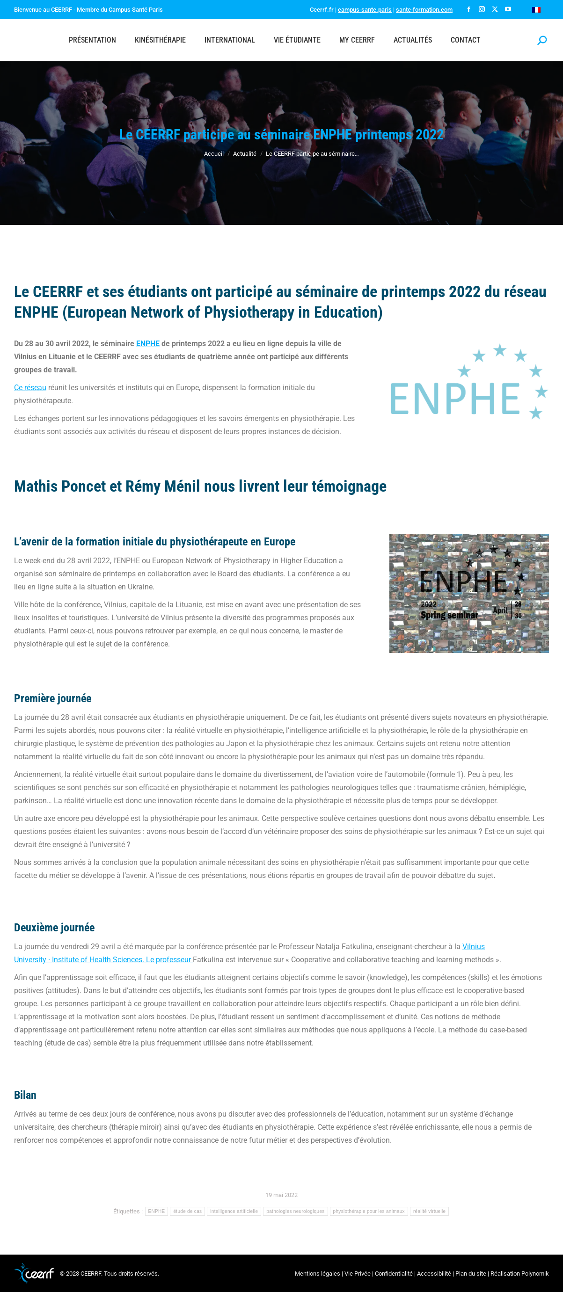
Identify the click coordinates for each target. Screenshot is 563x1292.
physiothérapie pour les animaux (369, 1211)
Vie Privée (357, 1273)
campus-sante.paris (365, 9)
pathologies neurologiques (295, 1211)
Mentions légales (317, 1273)
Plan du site (470, 1273)
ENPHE (148, 343)
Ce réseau (30, 387)
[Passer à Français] (536, 9)
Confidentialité (394, 1273)
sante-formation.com (424, 9)
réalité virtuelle (429, 1211)
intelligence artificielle (234, 1211)
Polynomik (535, 1273)
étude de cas (187, 1211)
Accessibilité (434, 1273)
